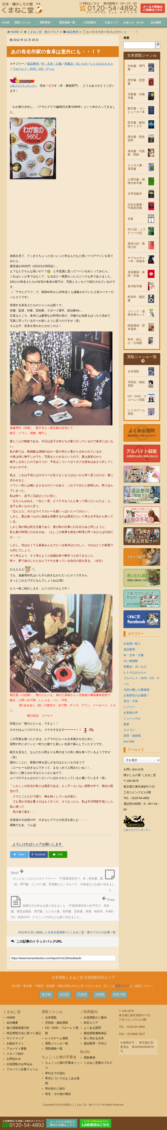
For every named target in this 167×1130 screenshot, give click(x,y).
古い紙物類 (131, 661)
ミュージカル (132, 718)
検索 (126, 37)
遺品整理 (72, 31)
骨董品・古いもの (75, 63)
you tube (129, 741)
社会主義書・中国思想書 (136, 206)
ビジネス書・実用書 (136, 167)
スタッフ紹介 (15, 1053)
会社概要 (12, 1022)
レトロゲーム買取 (136, 412)
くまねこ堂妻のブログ (98, 1062)
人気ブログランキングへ (23, 85)
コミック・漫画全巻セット (136, 313)
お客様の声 (131, 712)
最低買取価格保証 (95, 1033)
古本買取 (133, 371)
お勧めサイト (15, 1043)
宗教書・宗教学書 (136, 96)
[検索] (157, 45)
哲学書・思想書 (136, 81)
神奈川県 (119, 994)
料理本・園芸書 (136, 298)
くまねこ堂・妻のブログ (43, 31)
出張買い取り (132, 643)
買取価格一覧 (53, 1048)
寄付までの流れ (55, 1073)
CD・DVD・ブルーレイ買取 (137, 398)
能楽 (126, 724)
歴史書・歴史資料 (136, 138)
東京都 (46, 994)
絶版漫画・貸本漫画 (136, 327)
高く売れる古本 (94, 1038)
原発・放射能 (132, 735)
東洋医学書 (135, 286)
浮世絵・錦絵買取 (136, 383)
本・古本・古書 (51, 63)
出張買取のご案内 (95, 1017)
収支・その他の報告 (58, 1094)
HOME (15, 31)
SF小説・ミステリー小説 (137, 231)
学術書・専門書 (136, 67)
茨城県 (99, 994)
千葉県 (82, 994)
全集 (130, 218)
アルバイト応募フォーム (22, 1069)
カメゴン (129, 730)
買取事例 (89, 1057)
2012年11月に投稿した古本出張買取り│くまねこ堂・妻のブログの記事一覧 (67, 932)
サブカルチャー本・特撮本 (136, 259)
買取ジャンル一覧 (142, 359)
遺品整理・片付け (95, 1043)
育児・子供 (131, 701)
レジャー (129, 707)
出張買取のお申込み (19, 1064)
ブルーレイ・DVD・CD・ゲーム (34, 68)
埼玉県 (64, 994)
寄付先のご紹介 (55, 1088)
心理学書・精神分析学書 (136, 181)
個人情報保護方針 (18, 1027)
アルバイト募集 (17, 1048)
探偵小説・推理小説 (136, 245)
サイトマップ (15, 1038)
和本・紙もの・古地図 (135, 341)
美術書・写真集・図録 (136, 152)
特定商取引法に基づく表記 (24, 1033)
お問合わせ (14, 1058)
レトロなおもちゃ (101, 63)
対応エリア (122, 986)
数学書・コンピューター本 (136, 110)
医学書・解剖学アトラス (136, 124)
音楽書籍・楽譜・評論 (136, 273)
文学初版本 (135, 193)
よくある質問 (92, 1027)
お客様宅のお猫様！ (136, 695)
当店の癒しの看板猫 (136, 689)
